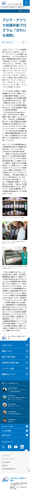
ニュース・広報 (8, 368)
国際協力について (8, 374)
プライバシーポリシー (9, 459)
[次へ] (28, 7)
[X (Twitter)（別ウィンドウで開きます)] (3, 446)
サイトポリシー (6, 456)
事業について (22, 11)
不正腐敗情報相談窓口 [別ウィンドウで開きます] (9, 469)
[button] (8, 42)
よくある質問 (6, 431)
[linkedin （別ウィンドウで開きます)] (22, 447)
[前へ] (25, 7)
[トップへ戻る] (26, 451)
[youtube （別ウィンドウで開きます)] (16, 447)
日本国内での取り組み (10, 362)
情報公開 (4, 465)
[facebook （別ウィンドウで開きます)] (9, 447)
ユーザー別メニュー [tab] (10, 383)
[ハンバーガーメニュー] (26, 2)
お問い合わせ (6, 435)
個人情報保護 (6, 462)
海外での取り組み (9, 357)
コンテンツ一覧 (7, 426)
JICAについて (7, 345)
